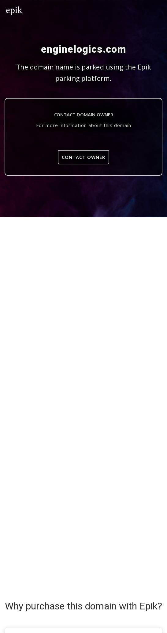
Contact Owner (83, 157)
